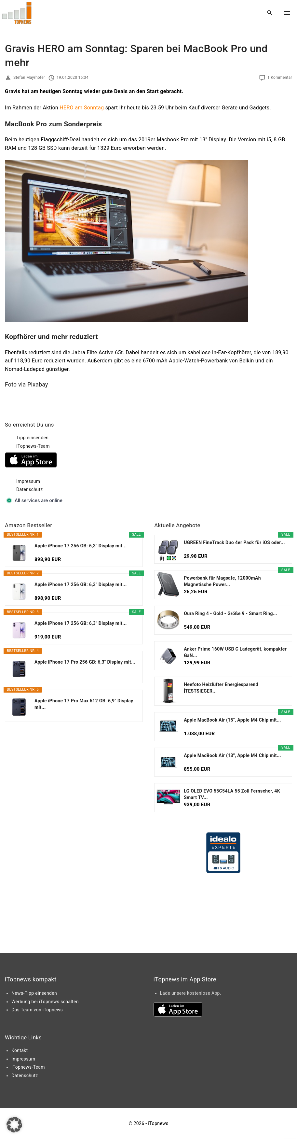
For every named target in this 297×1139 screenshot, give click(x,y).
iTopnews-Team (33, 446)
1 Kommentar (279, 77)
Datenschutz (29, 489)
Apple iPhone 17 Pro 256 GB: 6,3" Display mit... (84, 662)
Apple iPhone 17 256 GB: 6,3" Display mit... (80, 545)
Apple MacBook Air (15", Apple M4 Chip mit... (232, 720)
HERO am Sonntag (82, 108)
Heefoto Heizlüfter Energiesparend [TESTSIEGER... (221, 688)
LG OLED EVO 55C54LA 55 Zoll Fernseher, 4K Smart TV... (232, 794)
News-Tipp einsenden (34, 993)
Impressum (28, 481)
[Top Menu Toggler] (287, 13)
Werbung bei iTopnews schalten (45, 1001)
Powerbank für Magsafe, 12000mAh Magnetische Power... (222, 581)
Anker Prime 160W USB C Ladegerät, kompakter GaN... (235, 652)
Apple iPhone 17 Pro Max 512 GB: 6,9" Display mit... (83, 704)
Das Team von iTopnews (37, 1009)
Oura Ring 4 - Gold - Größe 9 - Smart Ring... (230, 613)
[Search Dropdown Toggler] (269, 13)
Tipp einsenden (32, 437)
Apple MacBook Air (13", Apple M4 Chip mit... (232, 755)
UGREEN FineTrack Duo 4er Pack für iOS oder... (234, 542)
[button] (14, 1124)
